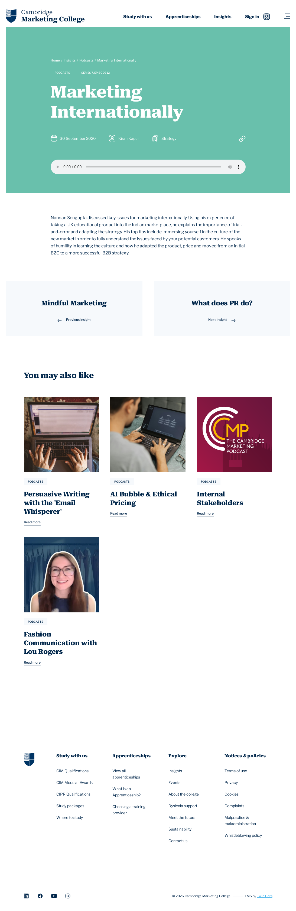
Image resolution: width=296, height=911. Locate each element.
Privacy (232, 783)
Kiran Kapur (128, 138)
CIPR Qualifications (74, 794)
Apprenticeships (183, 16)
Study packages (71, 806)
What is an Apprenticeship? (133, 791)
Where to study (70, 817)
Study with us (137, 16)
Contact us (178, 841)
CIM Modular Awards (75, 783)
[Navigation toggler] (287, 16)
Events (175, 783)
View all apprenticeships (133, 773)
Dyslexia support (183, 806)
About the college (184, 794)
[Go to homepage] (29, 759)
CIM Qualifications (73, 771)
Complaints (235, 806)
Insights (223, 16)
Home (55, 60)
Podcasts (86, 60)
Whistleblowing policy (244, 835)
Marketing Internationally (116, 60)
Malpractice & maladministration (245, 820)
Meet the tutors (182, 817)
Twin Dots (264, 896)
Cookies (232, 794)
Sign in (257, 16)
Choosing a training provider (133, 809)
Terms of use (237, 771)
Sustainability (180, 829)
